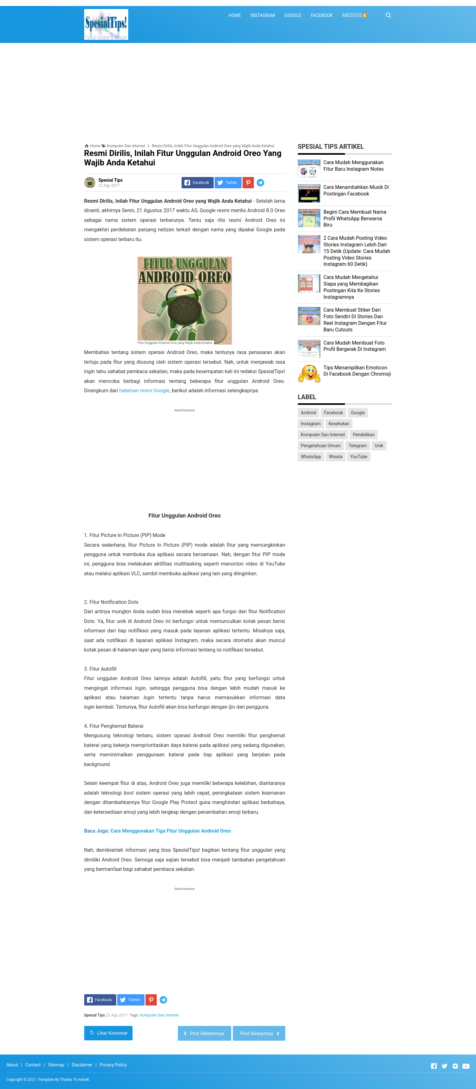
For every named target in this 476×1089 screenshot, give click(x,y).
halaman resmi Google (144, 391)
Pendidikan (364, 434)
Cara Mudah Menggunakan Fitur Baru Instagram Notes (354, 165)
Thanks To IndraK (74, 1079)
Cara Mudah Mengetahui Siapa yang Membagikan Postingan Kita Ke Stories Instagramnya (352, 287)
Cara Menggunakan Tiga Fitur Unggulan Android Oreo (170, 831)
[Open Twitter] (444, 1066)
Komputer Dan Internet (159, 1015)
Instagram (311, 423)
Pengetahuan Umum (321, 445)
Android (308, 412)
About (12, 1064)
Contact (33, 1064)
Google (358, 412)
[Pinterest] (248, 182)
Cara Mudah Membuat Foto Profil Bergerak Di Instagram (355, 346)
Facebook (333, 412)
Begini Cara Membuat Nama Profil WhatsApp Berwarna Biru (355, 218)
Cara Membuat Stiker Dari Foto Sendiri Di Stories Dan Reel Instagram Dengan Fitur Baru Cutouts (355, 319)
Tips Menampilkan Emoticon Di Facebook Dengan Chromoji (357, 371)
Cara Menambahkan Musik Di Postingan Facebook (356, 190)
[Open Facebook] (434, 1066)
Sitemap (56, 1064)
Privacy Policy (113, 1064)
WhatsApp (311, 456)
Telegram (357, 445)
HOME (234, 15)
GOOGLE (293, 15)
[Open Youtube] (466, 1066)
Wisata (335, 456)
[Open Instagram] (455, 1066)
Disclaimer (82, 1064)
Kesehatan (339, 423)
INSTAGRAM (262, 15)
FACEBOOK (321, 15)
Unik (379, 445)
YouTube (358, 456)
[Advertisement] (238, 93)
